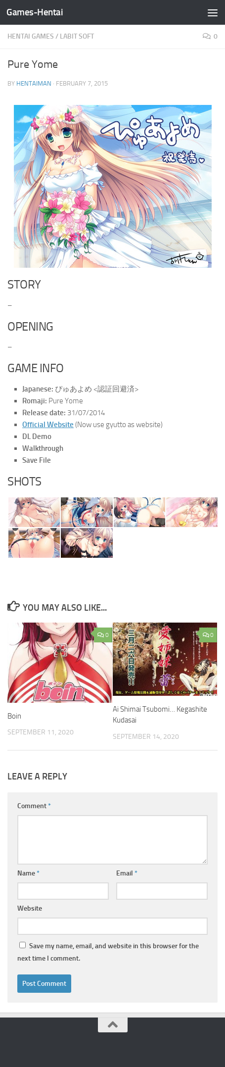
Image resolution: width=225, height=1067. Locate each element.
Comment (34, 806)
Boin (14, 716)
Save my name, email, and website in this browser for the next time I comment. (108, 952)
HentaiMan (33, 83)
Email (126, 873)
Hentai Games (30, 36)
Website (29, 908)
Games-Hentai (34, 12)
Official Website (48, 424)
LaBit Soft (77, 36)
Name (28, 873)
